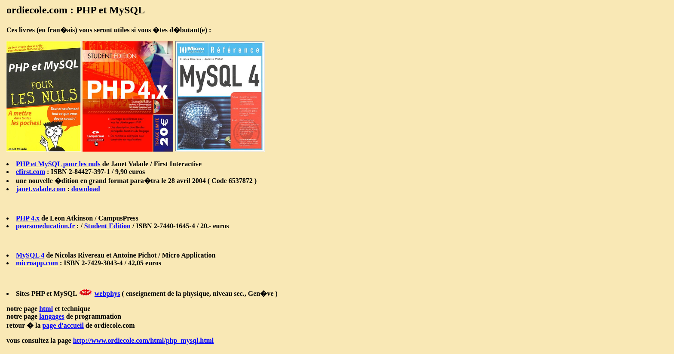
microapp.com (37, 263)
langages (51, 316)
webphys (107, 293)
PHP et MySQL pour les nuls (58, 164)
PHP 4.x (28, 218)
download (85, 189)
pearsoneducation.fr (45, 226)
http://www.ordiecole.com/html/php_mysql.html (143, 340)
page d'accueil (62, 325)
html (46, 308)
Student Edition (107, 226)
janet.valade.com (41, 189)
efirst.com (30, 171)
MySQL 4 (30, 255)
